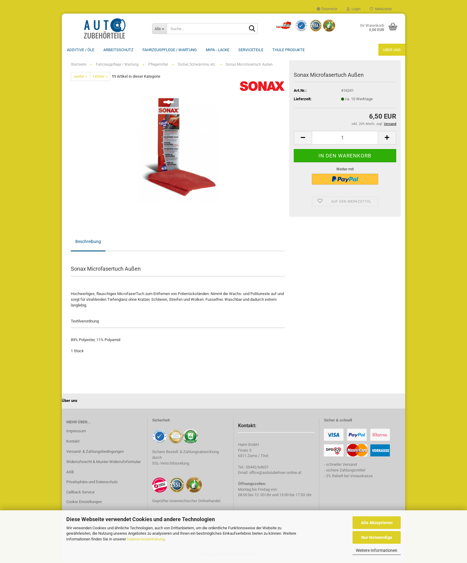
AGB (70, 472)
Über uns (392, 50)
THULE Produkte (288, 50)
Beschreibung (88, 242)
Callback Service (80, 492)
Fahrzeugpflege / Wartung (170, 50)
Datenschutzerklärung (146, 539)
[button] (327, 9)
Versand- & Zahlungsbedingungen (95, 452)
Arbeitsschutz (118, 50)
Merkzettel (381, 9)
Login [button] (353, 9)
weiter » (80, 77)
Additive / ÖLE (80, 50)
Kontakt (73, 442)
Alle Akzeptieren (377, 522)
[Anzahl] (345, 138)
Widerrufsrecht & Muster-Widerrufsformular (103, 462)
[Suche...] (159, 28)
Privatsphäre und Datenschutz (92, 482)
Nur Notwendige (376, 537)
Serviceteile (250, 50)
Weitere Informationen (376, 550)
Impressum (76, 431)
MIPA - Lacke (217, 50)
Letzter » (100, 77)
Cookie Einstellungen (84, 502)
